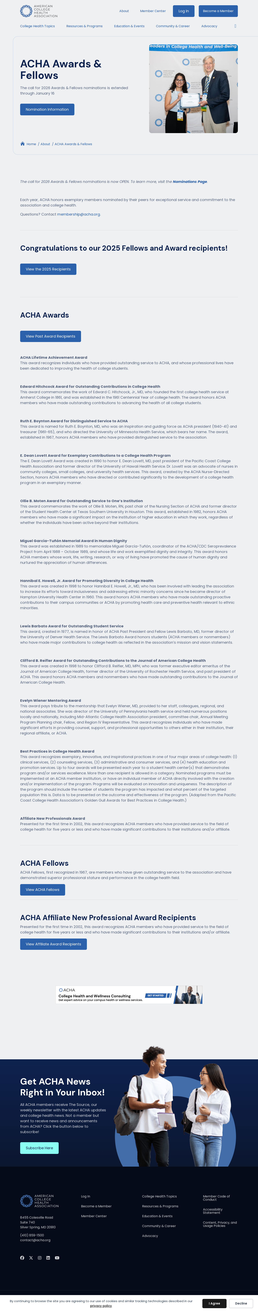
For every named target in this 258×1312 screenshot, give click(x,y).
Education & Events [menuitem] (129, 26)
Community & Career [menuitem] (173, 26)
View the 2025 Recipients (48, 269)
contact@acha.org (35, 1240)
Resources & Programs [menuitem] (84, 26)
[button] (233, 26)
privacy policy (101, 1306)
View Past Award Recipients (50, 336)
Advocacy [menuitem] (209, 26)
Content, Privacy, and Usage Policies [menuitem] (220, 1225)
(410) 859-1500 (32, 1236)
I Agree (214, 1303)
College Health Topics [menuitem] (37, 26)
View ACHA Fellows (42, 890)
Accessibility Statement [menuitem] (213, 1212)
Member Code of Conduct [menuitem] (216, 1198)
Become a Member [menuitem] (218, 11)
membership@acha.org (78, 214)
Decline (241, 1303)
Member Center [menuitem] (153, 11)
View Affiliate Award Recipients (53, 944)
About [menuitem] (124, 11)
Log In (184, 11)
